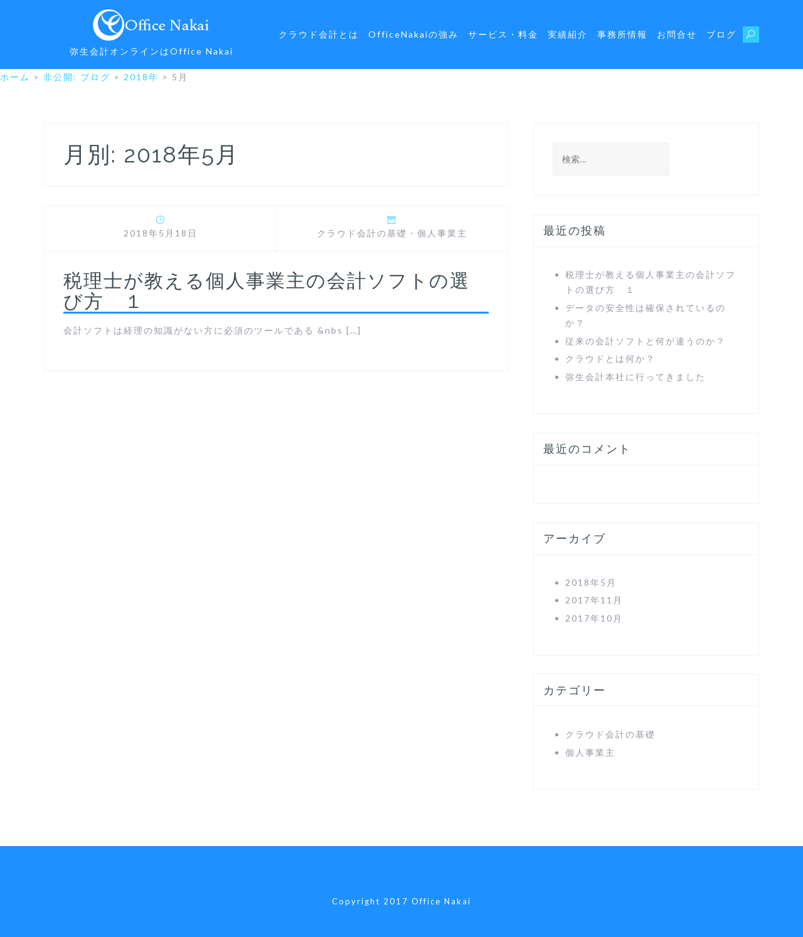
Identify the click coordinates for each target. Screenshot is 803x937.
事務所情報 (622, 34)
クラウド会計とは (319, 34)
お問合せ (677, 34)
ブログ (721, 34)
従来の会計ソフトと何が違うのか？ (645, 341)
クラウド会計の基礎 (362, 233)
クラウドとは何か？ (610, 358)
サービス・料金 (503, 34)
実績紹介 (568, 34)
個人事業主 (442, 233)
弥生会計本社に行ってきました (635, 376)
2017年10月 (594, 618)
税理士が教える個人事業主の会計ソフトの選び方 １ (266, 291)
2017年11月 (594, 600)
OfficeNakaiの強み (413, 34)
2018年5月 (591, 582)
